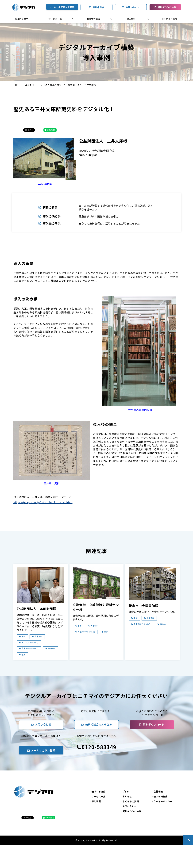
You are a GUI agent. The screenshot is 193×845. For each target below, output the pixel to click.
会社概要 (158, 791)
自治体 (163, 624)
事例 (23, 636)
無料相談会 (98, 7)
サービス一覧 (55, 18)
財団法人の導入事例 (51, 85)
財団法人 (52, 648)
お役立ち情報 (93, 18)
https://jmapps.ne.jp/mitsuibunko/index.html (43, 502)
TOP (15, 85)
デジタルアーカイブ (30, 642)
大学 (106, 631)
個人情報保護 (161, 796)
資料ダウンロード (167, 7)
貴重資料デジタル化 (30, 648)
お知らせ (127, 796)
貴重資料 (38, 636)
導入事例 (131, 18)
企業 (23, 654)
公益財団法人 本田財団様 (36, 608)
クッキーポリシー (163, 801)
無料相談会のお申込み (98, 724)
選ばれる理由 (21, 18)
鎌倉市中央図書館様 (143, 605)
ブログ (126, 791)
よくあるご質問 (169, 18)
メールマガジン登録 (64, 6)
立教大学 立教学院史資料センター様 (96, 607)
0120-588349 (99, 747)
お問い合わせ (133, 7)
